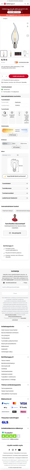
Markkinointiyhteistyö (8, 363)
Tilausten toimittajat (10, 418)
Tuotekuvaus (6, 188)
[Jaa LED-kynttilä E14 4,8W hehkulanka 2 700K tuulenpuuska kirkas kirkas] (27, 26)
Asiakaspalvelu (7, 326)
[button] (3, 53)
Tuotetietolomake (24, 62)
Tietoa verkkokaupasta (11, 385)
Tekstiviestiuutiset (6, 371)
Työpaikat (4, 377)
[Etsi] (25, 4)
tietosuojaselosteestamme (14, 316)
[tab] (15, 339)
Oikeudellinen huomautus (9, 394)
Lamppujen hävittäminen (21, 457)
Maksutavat (5, 346)
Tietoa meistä (5, 360)
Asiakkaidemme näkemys (12, 428)
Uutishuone (12, 377)
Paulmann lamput (8, 211)
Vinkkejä (13, 380)
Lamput (5, 18)
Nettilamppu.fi (7, 357)
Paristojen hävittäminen (8, 457)
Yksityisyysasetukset (8, 453)
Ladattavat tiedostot (9, 198)
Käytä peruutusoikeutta (8, 344)
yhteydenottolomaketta (10, 314)
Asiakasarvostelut (6, 374)
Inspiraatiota (5, 380)
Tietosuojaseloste (6, 388)
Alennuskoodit (5, 366)
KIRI (14, 12)
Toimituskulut (5, 338)
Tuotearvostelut (8, 193)
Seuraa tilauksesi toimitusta (9, 333)
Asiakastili (4, 349)
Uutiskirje (4, 369)
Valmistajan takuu (6, 352)
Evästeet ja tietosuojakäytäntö (20, 455)
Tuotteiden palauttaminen (9, 341)
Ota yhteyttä (5, 335)
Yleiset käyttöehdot (7, 391)
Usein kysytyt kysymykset (9, 330)
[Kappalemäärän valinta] (4, 76)
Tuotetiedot (6, 183)
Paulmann (18, 102)
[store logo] (10, 4)
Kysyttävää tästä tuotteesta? (16, 176)
